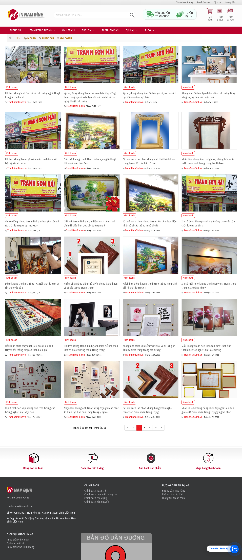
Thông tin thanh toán (173, 498)
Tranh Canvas (203, 2)
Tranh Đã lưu (220, 14)
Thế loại (86, 30)
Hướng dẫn (230, 2)
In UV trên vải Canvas (18, 539)
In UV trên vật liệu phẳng (20, 547)
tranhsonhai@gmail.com (20, 506)
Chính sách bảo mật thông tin (100, 494)
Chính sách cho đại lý (95, 498)
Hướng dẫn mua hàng (173, 490)
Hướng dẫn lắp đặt (172, 494)
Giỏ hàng (210, 14)
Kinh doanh (66, 38)
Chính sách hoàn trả (95, 490)
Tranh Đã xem (230, 14)
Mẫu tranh (68, 30)
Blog (148, 30)
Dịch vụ (217, 2)
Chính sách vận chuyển (96, 501)
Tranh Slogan (110, 30)
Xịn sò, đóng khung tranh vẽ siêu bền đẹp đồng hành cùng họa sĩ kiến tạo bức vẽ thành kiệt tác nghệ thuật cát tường (90, 97)
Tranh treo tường (184, 2)
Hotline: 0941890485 (18, 497)
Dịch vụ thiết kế (15, 543)
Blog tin (31, 38)
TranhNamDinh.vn (16, 102)
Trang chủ (16, 30)
